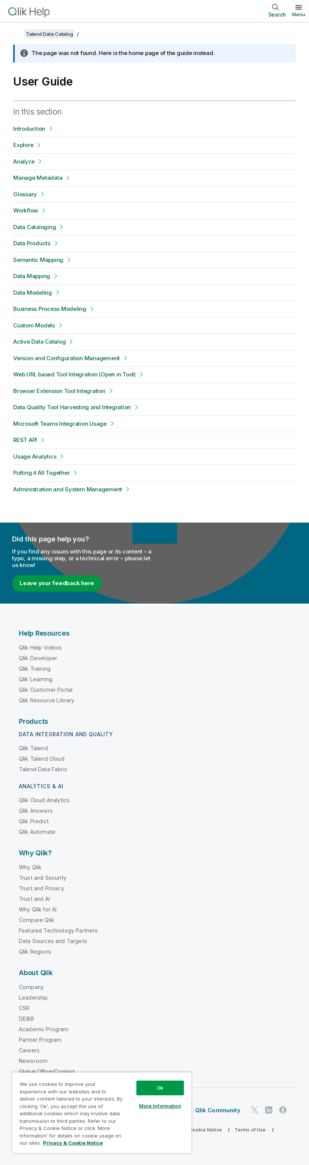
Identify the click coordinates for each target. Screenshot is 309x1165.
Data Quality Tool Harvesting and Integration (72, 407)
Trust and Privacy (41, 888)
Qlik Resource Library (46, 700)
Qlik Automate (37, 832)
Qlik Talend (33, 748)
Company (31, 987)
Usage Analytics (34, 456)
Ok (160, 1088)
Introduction (29, 128)
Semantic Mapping (38, 259)
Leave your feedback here (57, 583)
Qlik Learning (35, 679)
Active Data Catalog (39, 341)
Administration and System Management (67, 489)
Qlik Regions (35, 951)
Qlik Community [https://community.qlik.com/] (217, 1110)
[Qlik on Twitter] (254, 1110)
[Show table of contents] (15, 34)
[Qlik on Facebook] (283, 1110)
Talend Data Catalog (49, 34)
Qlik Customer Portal (45, 689)
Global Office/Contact (47, 1071)
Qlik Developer (38, 658)
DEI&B (26, 1018)
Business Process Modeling (49, 308)
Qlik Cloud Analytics (44, 800)
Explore (23, 144)
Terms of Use (250, 1130)
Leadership (33, 997)
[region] (101, 1112)
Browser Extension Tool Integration (59, 390)
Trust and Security (42, 878)
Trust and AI (34, 899)
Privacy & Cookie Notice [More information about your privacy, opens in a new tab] (73, 1143)
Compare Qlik (36, 920)
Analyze (23, 161)
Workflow (25, 210)
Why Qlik (30, 867)
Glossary (25, 194)
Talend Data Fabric (43, 769)
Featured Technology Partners (58, 930)
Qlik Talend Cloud (41, 758)
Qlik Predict (34, 821)
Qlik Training (34, 668)
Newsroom (33, 1061)
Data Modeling (32, 292)
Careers (29, 1050)
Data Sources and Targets (53, 941)
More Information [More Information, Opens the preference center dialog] (160, 1106)
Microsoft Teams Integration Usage (60, 423)
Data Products (31, 243)
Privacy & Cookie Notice (194, 1130)
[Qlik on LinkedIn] (268, 1110)
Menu (298, 14)
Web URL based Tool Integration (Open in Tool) (74, 374)
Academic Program (44, 1029)
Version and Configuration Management (66, 358)
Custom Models (34, 325)
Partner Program (40, 1040)
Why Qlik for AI (38, 909)
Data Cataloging (34, 227)
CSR (24, 1008)
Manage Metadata (37, 177)
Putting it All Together (41, 472)
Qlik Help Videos (40, 647)
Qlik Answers (36, 810)
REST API (25, 439)
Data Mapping (31, 276)
